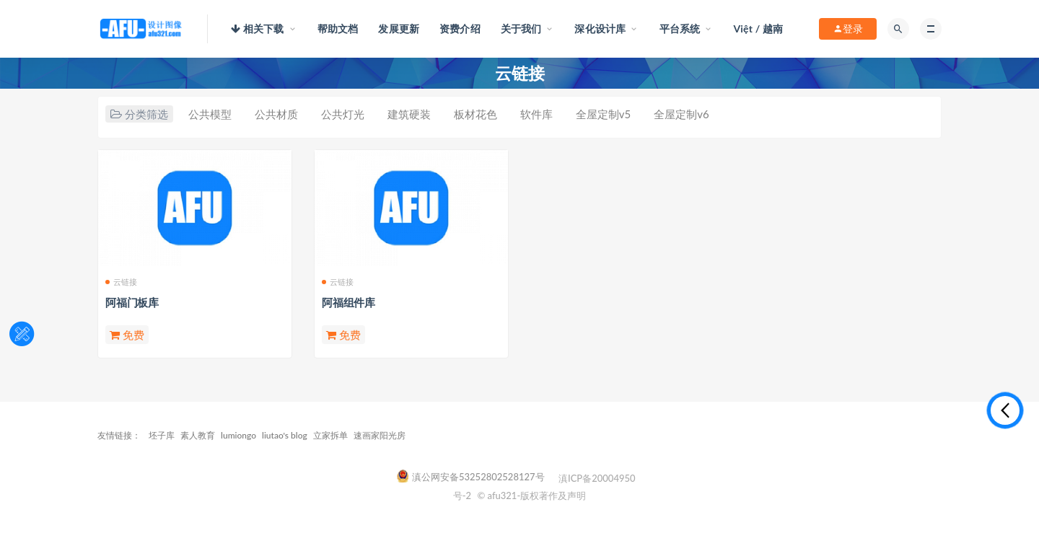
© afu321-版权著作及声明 (531, 495)
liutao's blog (284, 435)
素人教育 (197, 435)
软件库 (536, 113)
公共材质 (276, 113)
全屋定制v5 (603, 113)
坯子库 (162, 435)
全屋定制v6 (681, 113)
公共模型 (210, 113)
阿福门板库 (132, 302)
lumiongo (238, 435)
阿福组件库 (348, 302)
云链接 (121, 281)
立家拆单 (330, 435)
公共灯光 (342, 113)
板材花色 (475, 113)
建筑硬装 (409, 113)
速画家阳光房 (379, 435)
